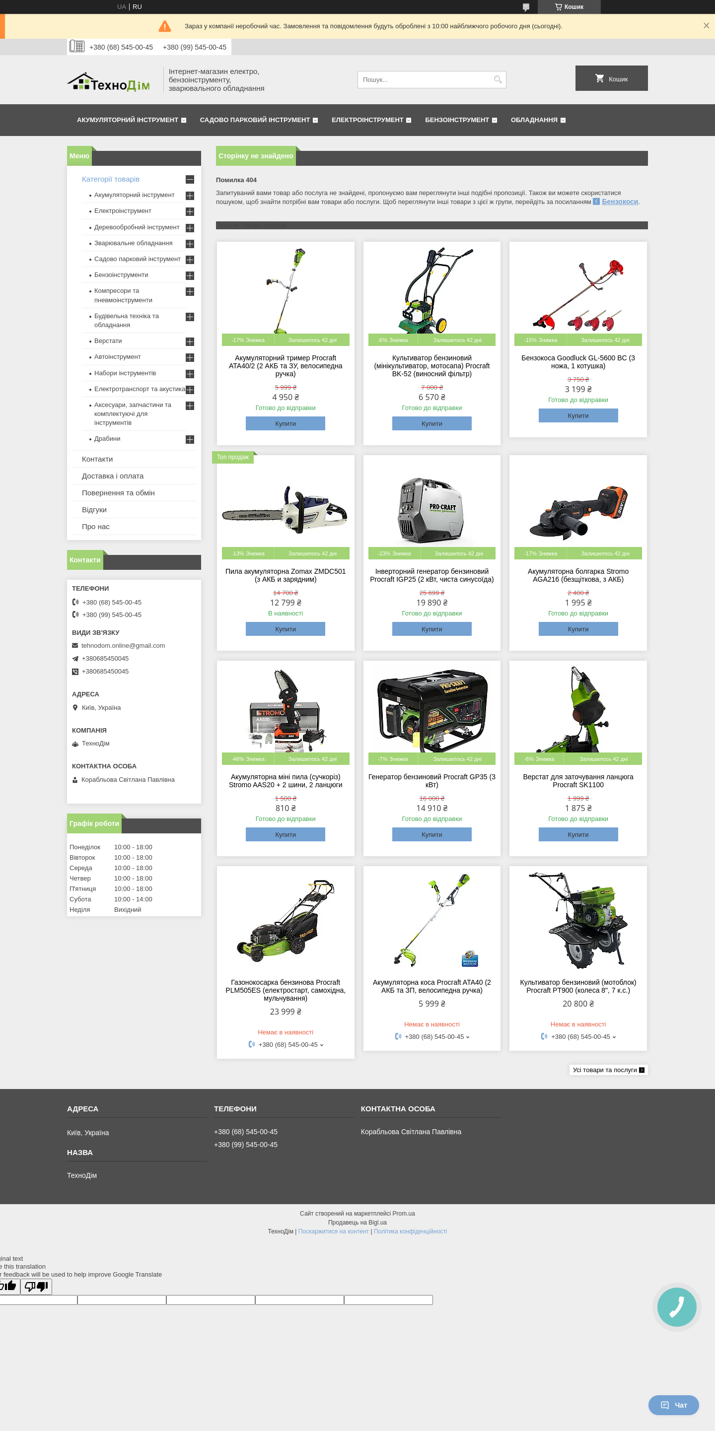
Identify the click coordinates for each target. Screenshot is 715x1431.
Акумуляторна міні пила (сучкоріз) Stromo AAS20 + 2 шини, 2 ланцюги (286, 781)
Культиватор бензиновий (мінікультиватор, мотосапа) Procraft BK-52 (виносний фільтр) (432, 366)
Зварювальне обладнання (133, 243)
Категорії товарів (111, 179)
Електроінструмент (368, 120)
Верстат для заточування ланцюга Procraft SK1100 (578, 781)
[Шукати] (497, 79)
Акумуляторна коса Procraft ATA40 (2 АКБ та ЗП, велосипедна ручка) (432, 986)
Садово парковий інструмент (255, 120)
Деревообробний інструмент (137, 227)
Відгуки (94, 509)
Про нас (96, 526)
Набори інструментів (125, 373)
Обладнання (534, 120)
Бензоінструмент (457, 120)
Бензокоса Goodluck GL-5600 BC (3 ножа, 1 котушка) (578, 362)
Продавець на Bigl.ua (357, 1222)
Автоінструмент (117, 356)
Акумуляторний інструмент (127, 120)
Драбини (107, 438)
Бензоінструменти (121, 274)
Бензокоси (620, 201)
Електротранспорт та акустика (139, 389)
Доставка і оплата (112, 476)
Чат (673, 1405)
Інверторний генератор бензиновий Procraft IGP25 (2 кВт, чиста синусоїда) (432, 575)
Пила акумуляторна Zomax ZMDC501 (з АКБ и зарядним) (285, 575)
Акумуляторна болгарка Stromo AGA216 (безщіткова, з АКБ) (578, 575)
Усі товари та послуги (605, 1070)
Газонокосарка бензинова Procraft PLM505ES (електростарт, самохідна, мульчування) (285, 990)
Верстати (108, 340)
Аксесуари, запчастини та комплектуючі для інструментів (132, 413)
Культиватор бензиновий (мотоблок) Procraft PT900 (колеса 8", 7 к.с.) (578, 986)
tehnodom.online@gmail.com (123, 645)
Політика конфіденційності (410, 1231)
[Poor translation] (36, 1287)
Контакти (97, 459)
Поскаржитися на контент (333, 1231)
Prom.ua (404, 1213)
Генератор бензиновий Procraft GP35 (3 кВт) (432, 781)
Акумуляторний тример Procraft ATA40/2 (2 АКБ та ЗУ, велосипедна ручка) (286, 366)
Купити (285, 423)
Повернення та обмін (118, 492)
